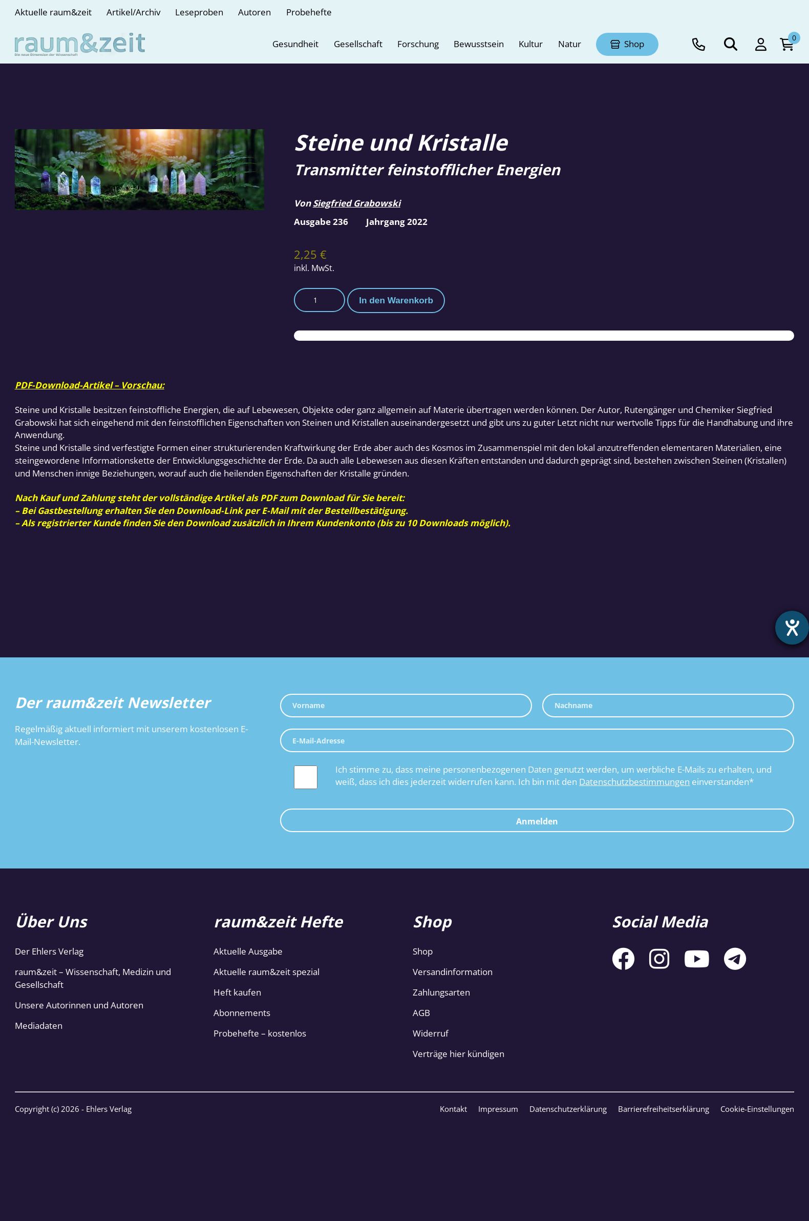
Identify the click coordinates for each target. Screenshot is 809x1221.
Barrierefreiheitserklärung (663, 1109)
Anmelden (537, 821)
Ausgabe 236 (321, 221)
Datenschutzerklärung (568, 1109)
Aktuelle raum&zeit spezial (267, 972)
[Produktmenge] (319, 300)
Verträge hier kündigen (458, 1054)
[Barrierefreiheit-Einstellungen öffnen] (792, 628)
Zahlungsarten (441, 992)
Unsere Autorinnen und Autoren (79, 1005)
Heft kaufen (237, 992)
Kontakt (453, 1109)
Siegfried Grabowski (356, 203)
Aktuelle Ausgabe (248, 951)
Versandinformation (453, 972)
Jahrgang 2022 (397, 221)
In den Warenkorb (396, 300)
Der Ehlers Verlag (49, 951)
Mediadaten (38, 1025)
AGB (421, 1013)
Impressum (498, 1109)
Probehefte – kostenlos (260, 1033)
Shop (423, 951)
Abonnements (242, 1013)
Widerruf (431, 1033)
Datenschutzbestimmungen (634, 782)
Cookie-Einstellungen (757, 1109)
